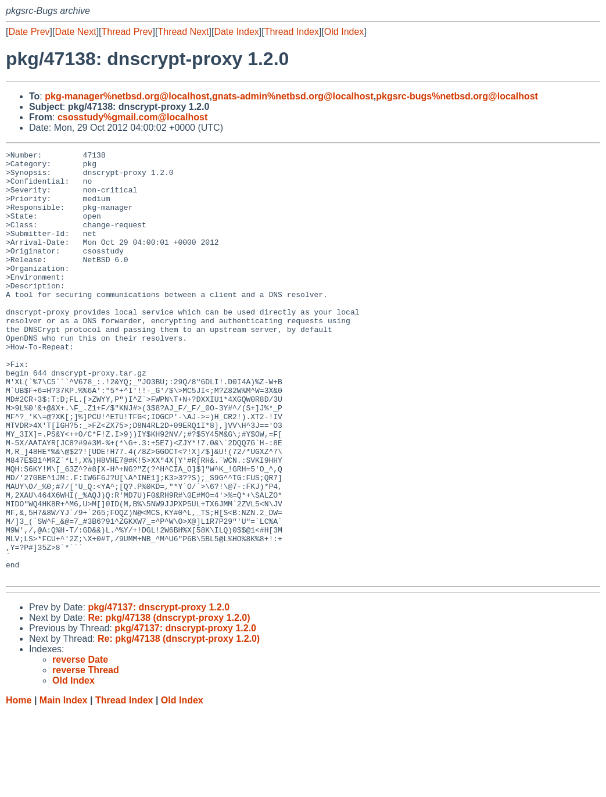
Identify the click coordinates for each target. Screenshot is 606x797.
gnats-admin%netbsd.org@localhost (293, 96)
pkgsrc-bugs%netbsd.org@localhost (457, 96)
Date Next (75, 32)
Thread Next (183, 32)
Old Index (344, 32)
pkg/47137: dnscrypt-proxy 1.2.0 (159, 693)
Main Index (64, 786)
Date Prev (28, 32)
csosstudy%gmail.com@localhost (132, 117)
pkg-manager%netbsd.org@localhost (127, 96)
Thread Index (291, 32)
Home (18, 786)
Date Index (236, 32)
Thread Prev (127, 32)
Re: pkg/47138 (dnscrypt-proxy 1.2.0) (169, 703)
